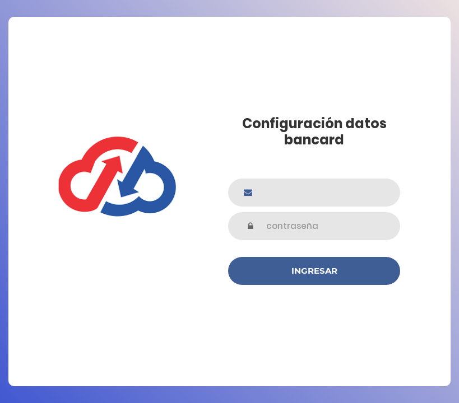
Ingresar (314, 270)
